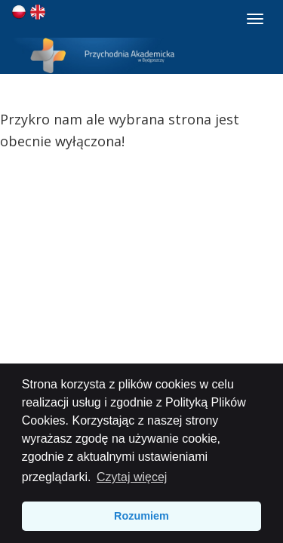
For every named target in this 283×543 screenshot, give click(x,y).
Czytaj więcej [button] (132, 477)
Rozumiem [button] (141, 516)
